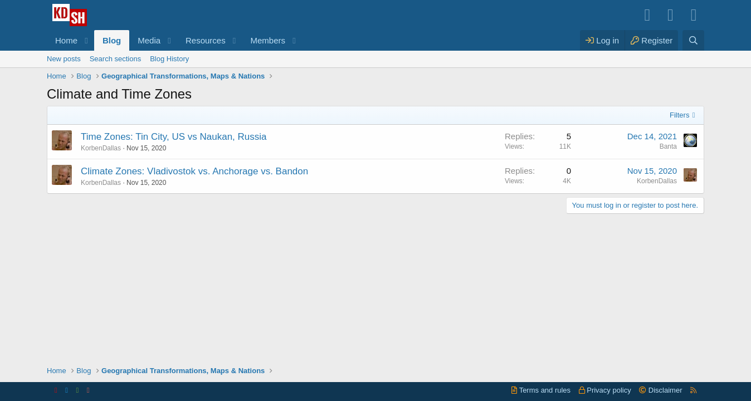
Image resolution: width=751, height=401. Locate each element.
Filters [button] (679, 115)
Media (149, 40)
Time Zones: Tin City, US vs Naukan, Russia (174, 136)
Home (66, 40)
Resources (206, 40)
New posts (64, 59)
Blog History (169, 59)
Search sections (116, 59)
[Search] (693, 40)
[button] (86, 40)
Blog (112, 40)
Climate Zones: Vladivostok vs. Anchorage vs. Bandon (194, 171)
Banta (668, 146)
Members (268, 40)
